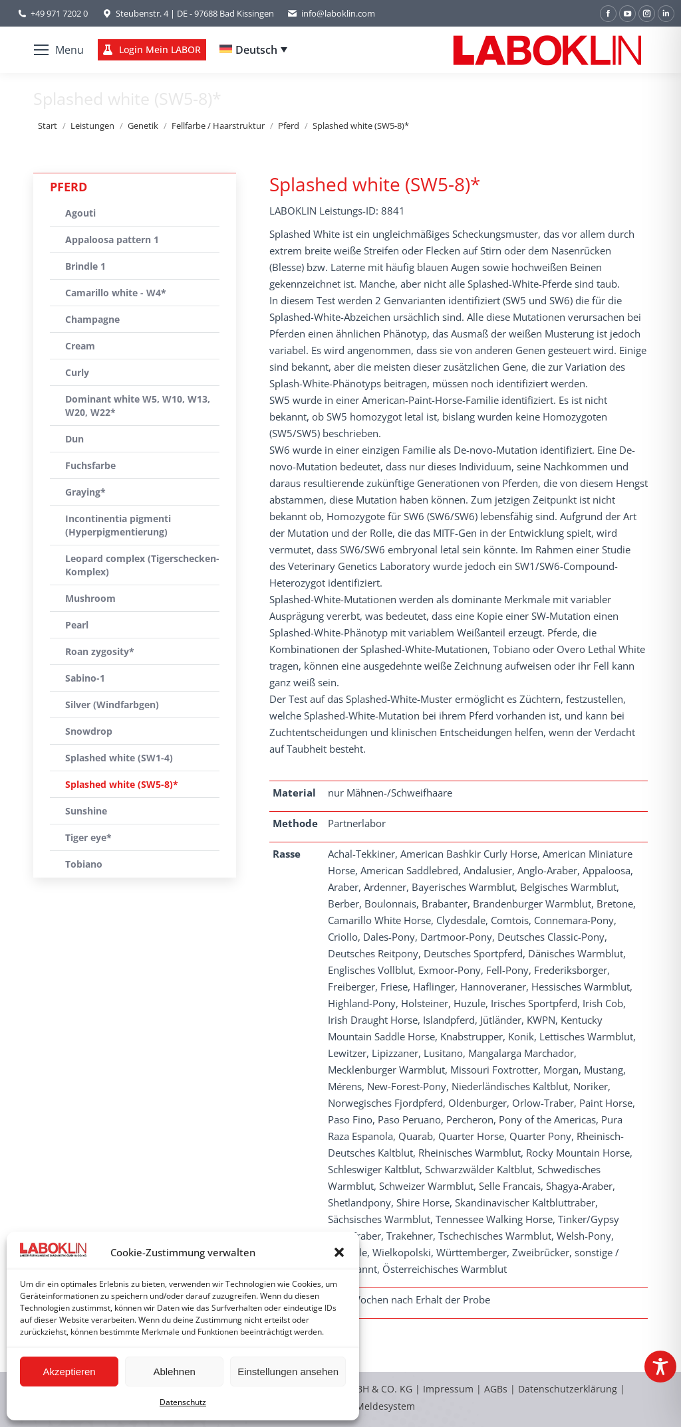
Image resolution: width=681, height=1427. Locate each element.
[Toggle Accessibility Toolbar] (660, 1366)
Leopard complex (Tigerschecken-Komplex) (142, 565)
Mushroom (90, 598)
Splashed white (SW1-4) (119, 757)
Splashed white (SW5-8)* (121, 784)
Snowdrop (88, 731)
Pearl (76, 624)
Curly (77, 372)
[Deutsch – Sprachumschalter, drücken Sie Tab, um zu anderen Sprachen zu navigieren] (253, 50)
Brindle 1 (85, 266)
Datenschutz (183, 1402)
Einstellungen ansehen (288, 1371)
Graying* (85, 492)
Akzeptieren (69, 1371)
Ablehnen (174, 1371)
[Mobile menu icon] (58, 50)
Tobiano (83, 864)
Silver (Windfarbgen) (112, 704)
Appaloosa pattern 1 (112, 239)
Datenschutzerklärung (567, 1388)
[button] (339, 1252)
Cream (80, 345)
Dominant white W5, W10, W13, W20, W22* (137, 406)
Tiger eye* (88, 837)
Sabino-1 (85, 678)
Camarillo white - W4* (115, 292)
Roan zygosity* (99, 651)
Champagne (92, 319)
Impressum (448, 1388)
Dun (74, 438)
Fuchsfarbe (90, 465)
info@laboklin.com (331, 13)
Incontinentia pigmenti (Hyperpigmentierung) (118, 525)
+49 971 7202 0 (59, 13)
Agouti (80, 213)
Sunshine (86, 811)
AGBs (497, 1388)
